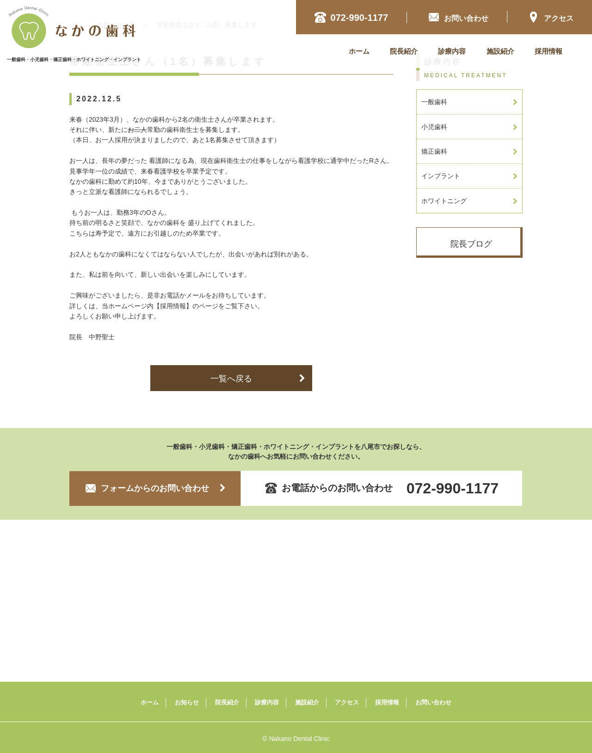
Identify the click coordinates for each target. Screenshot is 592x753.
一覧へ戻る (257, 378)
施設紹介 (500, 51)
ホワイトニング (469, 201)
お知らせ (187, 702)
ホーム (359, 51)
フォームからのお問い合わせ (155, 488)
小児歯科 (469, 127)
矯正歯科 (469, 151)
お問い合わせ (433, 702)
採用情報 (548, 51)
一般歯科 (469, 102)
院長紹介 (404, 51)
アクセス (551, 17)
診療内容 (452, 51)
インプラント (469, 176)
